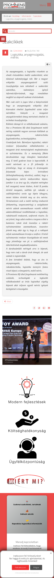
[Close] (50, 553)
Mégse (36, 567)
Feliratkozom (20, 567)
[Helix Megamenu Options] (45, 5)
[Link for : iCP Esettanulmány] (27, 340)
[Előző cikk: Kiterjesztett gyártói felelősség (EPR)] (7, 301)
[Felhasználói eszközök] (48, 64)
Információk (26, 16)
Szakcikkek (37, 16)
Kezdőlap (16, 16)
